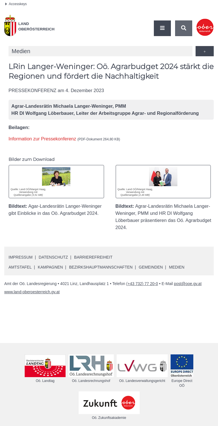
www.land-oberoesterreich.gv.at (32, 292)
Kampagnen (50, 267)
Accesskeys (16, 4)
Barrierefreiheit (93, 257)
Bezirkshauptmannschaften (101, 267)
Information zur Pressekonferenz (64, 138)
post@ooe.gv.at (188, 283)
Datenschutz (53, 257)
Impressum (21, 257)
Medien (176, 267)
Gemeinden (151, 267)
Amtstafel (20, 267)
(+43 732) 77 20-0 (142, 283)
